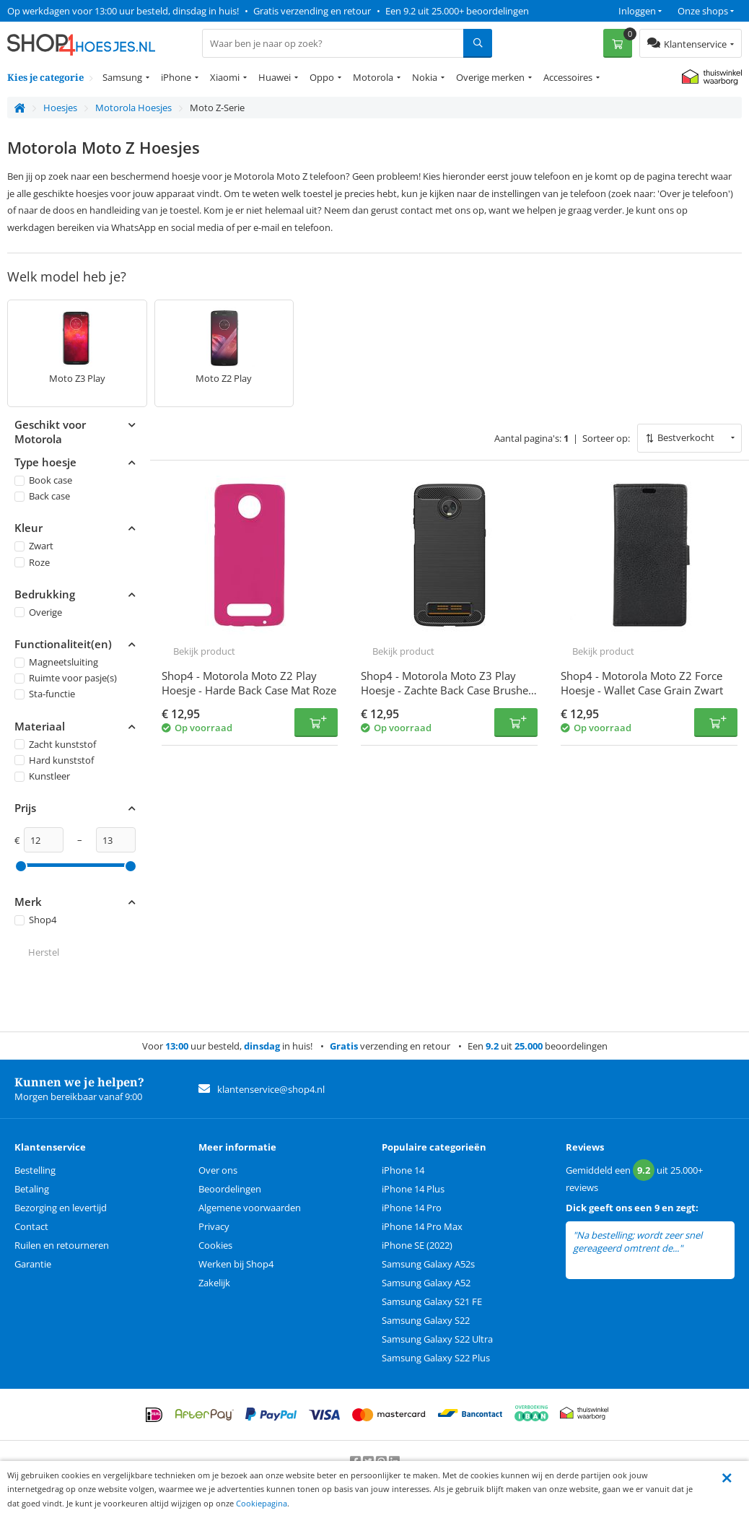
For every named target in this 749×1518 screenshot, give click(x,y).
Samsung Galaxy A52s (428, 1263)
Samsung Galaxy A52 (426, 1282)
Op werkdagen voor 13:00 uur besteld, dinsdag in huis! (123, 10)
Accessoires (567, 77)
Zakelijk (214, 1282)
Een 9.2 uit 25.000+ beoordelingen (457, 10)
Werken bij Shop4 (235, 1263)
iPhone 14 (403, 1170)
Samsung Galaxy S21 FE (432, 1301)
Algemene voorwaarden (249, 1207)
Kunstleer (42, 775)
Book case (43, 480)
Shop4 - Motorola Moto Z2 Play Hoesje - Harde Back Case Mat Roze (249, 682)
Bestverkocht (685, 437)
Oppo (322, 77)
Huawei (274, 77)
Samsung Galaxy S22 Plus (436, 1357)
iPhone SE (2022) (417, 1245)
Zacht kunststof (55, 744)
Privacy (213, 1226)
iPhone (176, 77)
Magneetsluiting (56, 661)
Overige (38, 612)
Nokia (424, 77)
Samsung (122, 77)
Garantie (32, 1263)
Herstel (43, 952)
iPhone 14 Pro (412, 1207)
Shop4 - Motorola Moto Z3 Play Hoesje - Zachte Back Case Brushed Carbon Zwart (448, 690)
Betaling (31, 1188)
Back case (42, 495)
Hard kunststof (54, 760)
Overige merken (490, 77)
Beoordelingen (229, 1188)
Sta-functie (44, 694)
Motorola (373, 77)
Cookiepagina (261, 1503)
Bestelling (35, 1170)
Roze (32, 562)
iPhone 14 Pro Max (422, 1226)
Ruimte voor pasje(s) (65, 677)
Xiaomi (225, 77)
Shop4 (35, 919)
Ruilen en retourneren (61, 1245)
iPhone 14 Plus (413, 1188)
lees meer (705, 1248)
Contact (31, 1226)
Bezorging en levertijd (60, 1207)
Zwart (33, 546)
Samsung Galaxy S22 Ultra (437, 1338)
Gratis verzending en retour (312, 10)
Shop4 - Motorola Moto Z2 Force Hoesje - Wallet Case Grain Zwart (642, 682)
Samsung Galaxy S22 (426, 1320)
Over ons (217, 1170)
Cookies (215, 1245)
